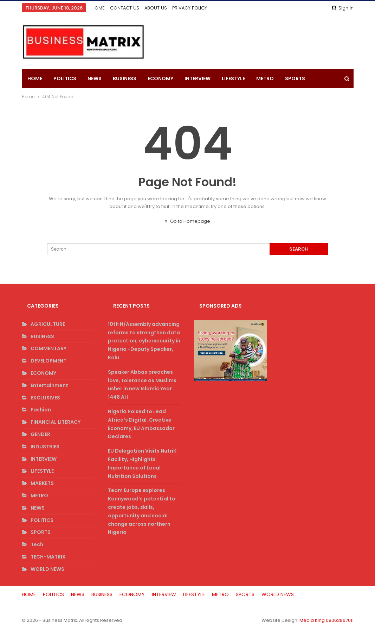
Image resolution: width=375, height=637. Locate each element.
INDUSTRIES (45, 446)
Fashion (41, 409)
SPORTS (41, 532)
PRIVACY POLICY (189, 8)
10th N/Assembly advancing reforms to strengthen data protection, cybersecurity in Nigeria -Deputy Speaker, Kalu (144, 341)
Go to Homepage (187, 221)
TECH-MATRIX (48, 556)
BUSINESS (124, 78)
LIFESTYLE (233, 78)
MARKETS (42, 483)
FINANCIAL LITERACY (55, 421)
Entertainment (49, 385)
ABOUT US (155, 8)
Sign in (343, 8)
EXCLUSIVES (45, 397)
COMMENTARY (48, 348)
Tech (37, 544)
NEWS (95, 78)
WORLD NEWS (47, 569)
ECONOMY (160, 78)
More (292, 78)
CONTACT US (124, 8)
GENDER (40, 434)
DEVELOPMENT (48, 360)
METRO (265, 78)
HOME (98, 8)
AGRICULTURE (48, 324)
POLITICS (64, 78)
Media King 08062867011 (326, 620)
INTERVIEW (198, 78)
